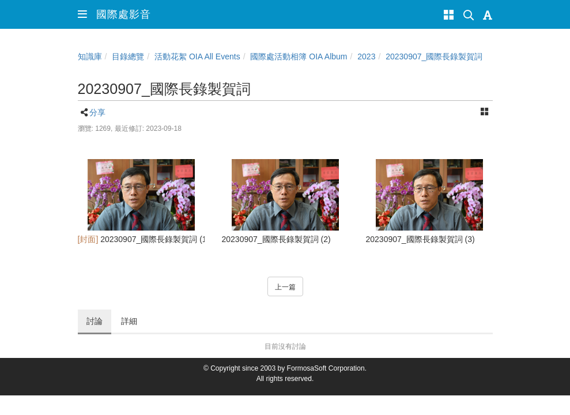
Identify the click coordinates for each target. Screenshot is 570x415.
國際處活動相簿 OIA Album (298, 56)
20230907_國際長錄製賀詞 (434, 56)
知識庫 (90, 56)
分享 (97, 112)
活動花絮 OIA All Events (197, 56)
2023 (366, 56)
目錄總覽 (128, 56)
